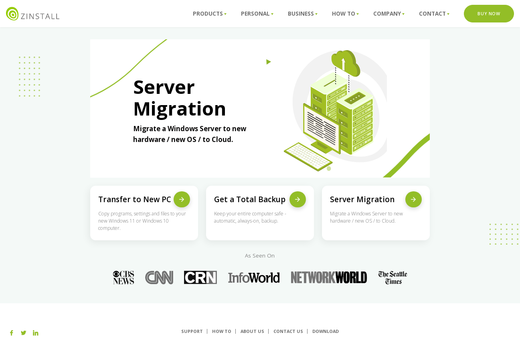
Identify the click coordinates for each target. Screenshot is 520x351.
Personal (257, 13)
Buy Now (489, 13)
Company (389, 13)
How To (345, 13)
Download (325, 331)
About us (252, 331)
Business (303, 13)
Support (192, 331)
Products (210, 13)
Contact (434, 13)
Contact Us (288, 331)
